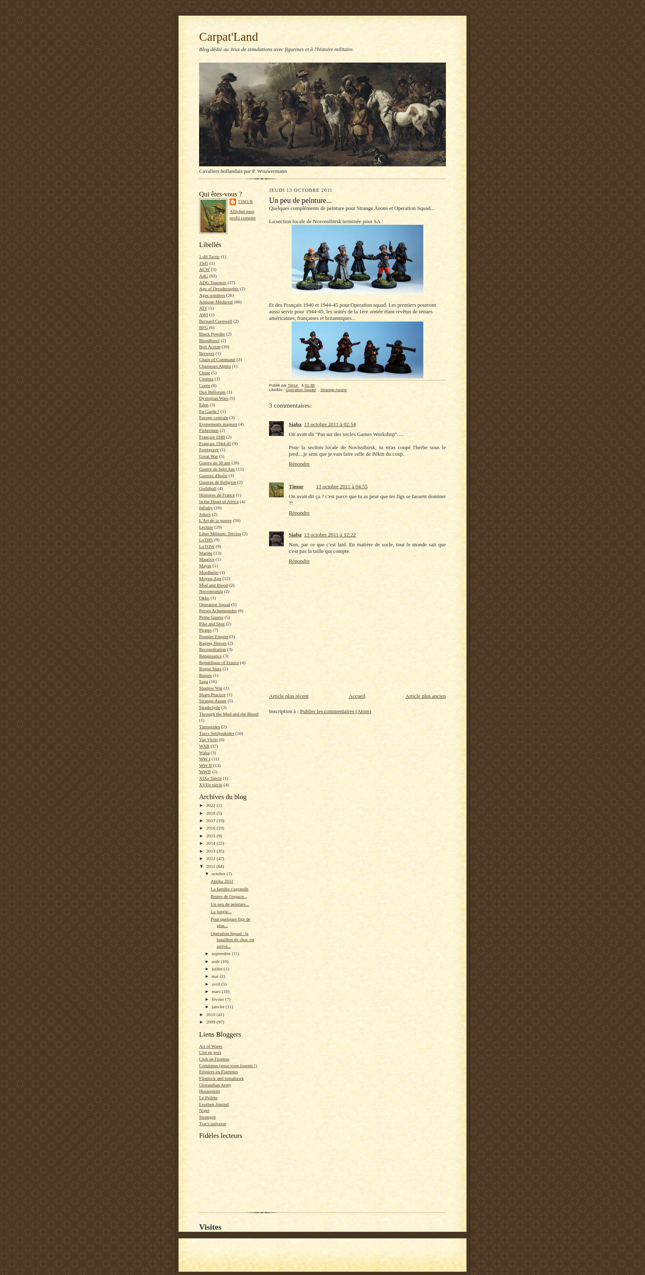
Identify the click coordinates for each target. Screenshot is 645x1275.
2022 (211, 805)
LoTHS (206, 539)
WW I (204, 758)
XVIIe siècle (211, 784)
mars (217, 991)
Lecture (206, 526)
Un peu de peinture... (230, 904)
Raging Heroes (213, 643)
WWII (205, 771)
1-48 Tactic (209, 256)
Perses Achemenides (218, 610)
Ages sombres (212, 295)
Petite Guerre (211, 617)
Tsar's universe (212, 1123)
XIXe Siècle (210, 778)
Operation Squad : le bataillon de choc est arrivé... (233, 940)
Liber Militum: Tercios (220, 533)
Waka (204, 752)
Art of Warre (211, 1046)
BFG (203, 327)
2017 (211, 820)
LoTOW (207, 546)
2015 (211, 835)
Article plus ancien (426, 696)
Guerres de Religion (217, 482)
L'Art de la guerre (215, 520)
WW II (205, 765)
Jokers (205, 514)
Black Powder (212, 333)
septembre (222, 953)
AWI (203, 314)
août (216, 961)
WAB (204, 746)
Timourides (209, 726)
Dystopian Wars (213, 398)
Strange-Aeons (212, 700)
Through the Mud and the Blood (228, 713)
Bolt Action (209, 346)
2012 (211, 858)
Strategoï (207, 1116)
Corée (204, 385)
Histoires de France (217, 494)
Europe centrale (213, 417)
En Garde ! (209, 411)
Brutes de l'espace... (229, 896)
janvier (219, 1006)
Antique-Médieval (216, 301)
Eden (204, 404)
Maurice (206, 559)
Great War (208, 456)
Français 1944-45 (215, 443)
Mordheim (208, 572)
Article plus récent (289, 696)
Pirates (205, 629)
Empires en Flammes (218, 1071)
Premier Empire (213, 636)
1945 (203, 263)
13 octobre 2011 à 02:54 (330, 424)
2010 (211, 1014)
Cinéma (206, 378)
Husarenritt (209, 1091)
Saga (203, 681)
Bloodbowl (209, 340)
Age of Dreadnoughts (219, 288)
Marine (205, 552)
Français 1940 (212, 436)
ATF (203, 307)
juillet (218, 968)
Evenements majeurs (218, 424)
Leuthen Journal (214, 1104)
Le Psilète (208, 1097)
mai (216, 976)
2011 (211, 866)
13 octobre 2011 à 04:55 (342, 486)
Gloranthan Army (215, 1084)
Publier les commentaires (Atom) (335, 711)
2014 (211, 843)
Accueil (357, 696)
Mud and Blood (213, 585)
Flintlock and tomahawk (221, 1078)
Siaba (295, 424)
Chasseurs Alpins (215, 366)
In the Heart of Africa (219, 501)
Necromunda (211, 591)
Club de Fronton (214, 1058)
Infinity (206, 507)
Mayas (205, 565)
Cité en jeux (210, 1052)
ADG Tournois (212, 282)
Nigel (204, 1110)
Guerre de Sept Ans (217, 468)
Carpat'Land (228, 36)
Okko (204, 597)
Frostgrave (209, 449)
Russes (205, 675)
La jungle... (221, 911)
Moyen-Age (210, 578)
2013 (211, 850)
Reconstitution (212, 649)
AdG (203, 275)
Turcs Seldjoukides (216, 733)
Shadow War (211, 687)
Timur (245, 201)
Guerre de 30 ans (214, 462)
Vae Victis (208, 739)
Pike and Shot (212, 623)
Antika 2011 (222, 881)
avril (216, 983)
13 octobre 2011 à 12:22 (330, 534)
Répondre (299, 464)
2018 (211, 813)
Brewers (206, 353)
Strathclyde (209, 707)
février (218, 999)
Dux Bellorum (212, 391)
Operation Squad (214, 604)
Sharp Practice (212, 694)
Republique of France (219, 662)
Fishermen (208, 430)
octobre (219, 873)
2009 (211, 1021)
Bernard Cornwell (215, 321)
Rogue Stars (210, 668)
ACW (204, 269)
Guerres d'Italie (213, 475)
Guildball (207, 488)
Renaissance (210, 655)
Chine (204, 372)
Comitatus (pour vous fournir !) (228, 1065)
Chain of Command (217, 359)
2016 (211, 827)
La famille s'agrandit (229, 888)
